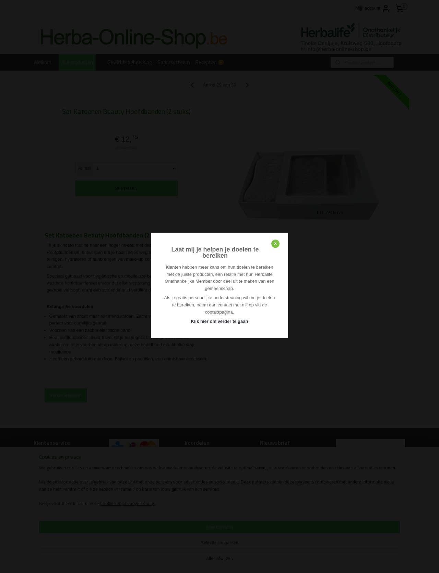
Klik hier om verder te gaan (219, 321)
